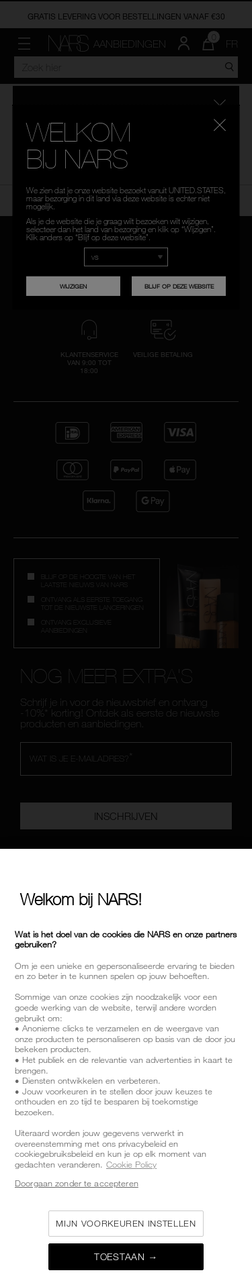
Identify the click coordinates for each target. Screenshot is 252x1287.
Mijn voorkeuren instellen (126, 1223)
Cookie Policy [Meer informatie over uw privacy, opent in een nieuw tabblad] (131, 1164)
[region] (126, 1068)
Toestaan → (126, 1256)
